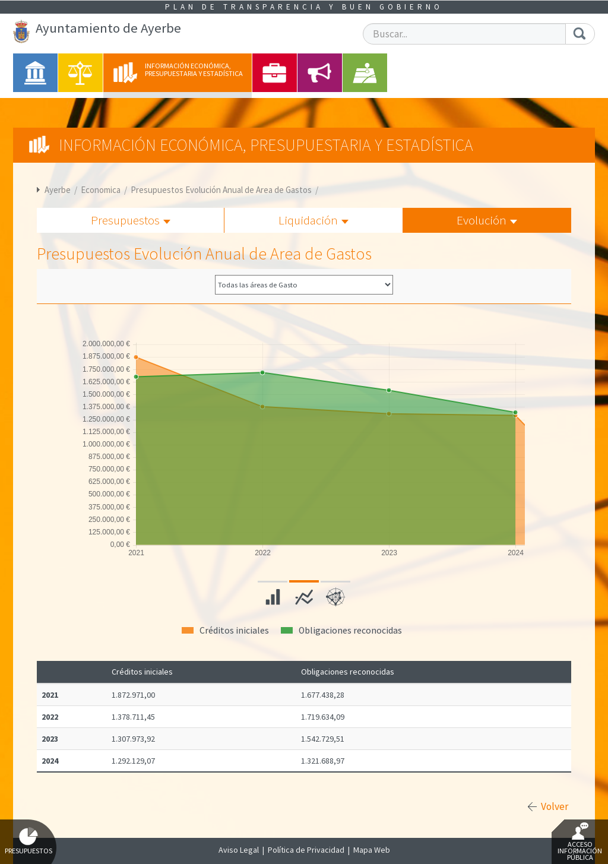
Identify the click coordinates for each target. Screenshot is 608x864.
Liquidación (313, 220)
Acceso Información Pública (580, 842)
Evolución (487, 220)
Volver (554, 806)
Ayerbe (58, 189)
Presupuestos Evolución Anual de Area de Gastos (221, 189)
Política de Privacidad (306, 849)
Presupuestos (130, 220)
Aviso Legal (238, 849)
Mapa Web (371, 849)
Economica (101, 189)
